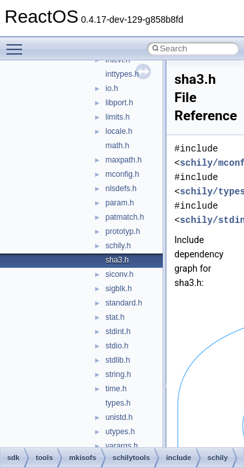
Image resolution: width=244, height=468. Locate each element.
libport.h (119, 102)
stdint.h (118, 331)
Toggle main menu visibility (18, 43)
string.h (118, 374)
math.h (117, 145)
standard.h (123, 302)
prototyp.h (122, 231)
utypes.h (120, 431)
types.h (118, 403)
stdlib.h (117, 360)
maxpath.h (123, 159)
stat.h (114, 317)
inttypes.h (122, 74)
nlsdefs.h (121, 188)
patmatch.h (124, 217)
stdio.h (116, 345)
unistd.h (119, 417)
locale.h (118, 131)
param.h (119, 202)
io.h (111, 88)
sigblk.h (118, 288)
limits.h (117, 117)
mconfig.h (122, 174)
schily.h (118, 245)
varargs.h (121, 445)
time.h (116, 388)
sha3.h (117, 260)
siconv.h (119, 274)
